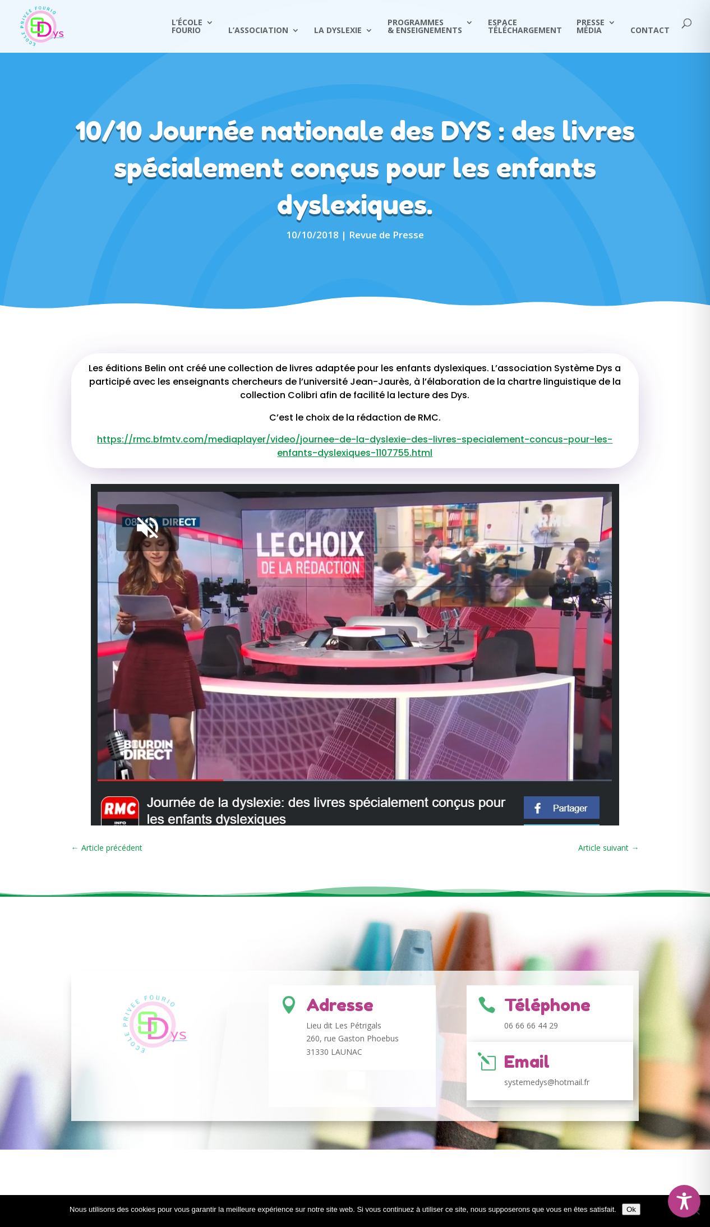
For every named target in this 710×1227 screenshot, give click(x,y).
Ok (631, 1209)
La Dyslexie (338, 30)
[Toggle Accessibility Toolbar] (684, 1201)
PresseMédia (591, 27)
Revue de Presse (386, 234)
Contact (650, 30)
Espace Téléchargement (525, 27)
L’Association (258, 30)
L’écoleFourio (187, 27)
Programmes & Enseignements (425, 27)
